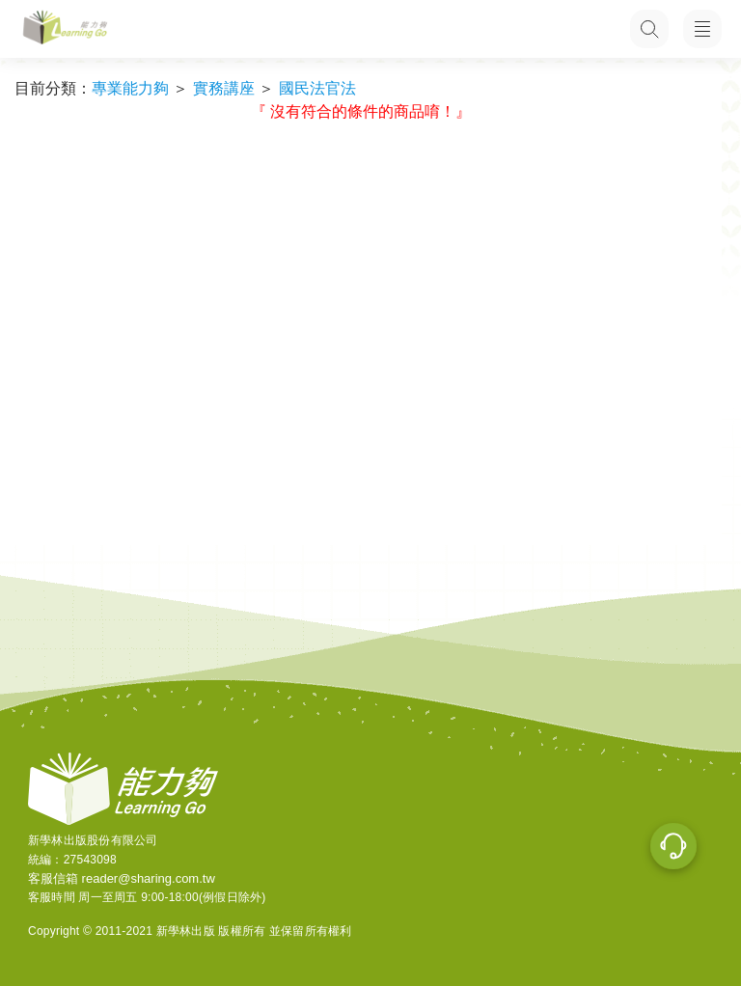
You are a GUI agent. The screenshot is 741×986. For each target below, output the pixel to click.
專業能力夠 (130, 88)
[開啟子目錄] (702, 29)
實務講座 (224, 88)
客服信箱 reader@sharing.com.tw (121, 878)
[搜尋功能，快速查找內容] (649, 29)
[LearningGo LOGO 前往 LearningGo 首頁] (65, 29)
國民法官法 (317, 88)
